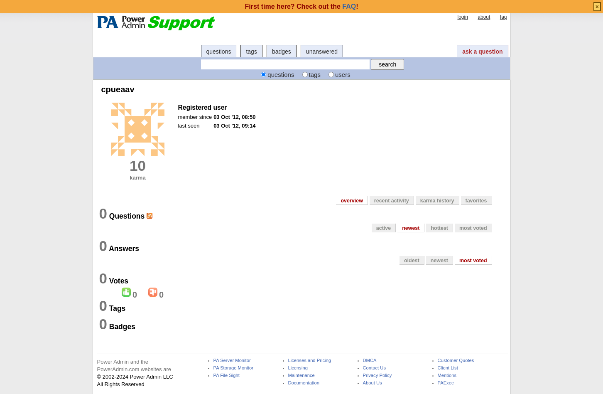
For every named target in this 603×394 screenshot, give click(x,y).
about (484, 17)
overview (352, 201)
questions (218, 51)
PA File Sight (226, 375)
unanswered (322, 51)
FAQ (349, 6)
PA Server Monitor (232, 360)
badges (281, 51)
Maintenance (301, 375)
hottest (439, 228)
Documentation (303, 383)
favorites (476, 201)
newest (410, 228)
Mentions (447, 375)
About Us (372, 383)
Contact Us (374, 368)
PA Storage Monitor (233, 368)
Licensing (298, 368)
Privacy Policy (377, 375)
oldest (411, 260)
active (383, 228)
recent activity (391, 201)
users (343, 74)
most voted (473, 228)
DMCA (370, 360)
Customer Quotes (456, 360)
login (462, 17)
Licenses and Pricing (309, 360)
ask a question (482, 51)
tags (251, 51)
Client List (448, 368)
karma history (437, 201)
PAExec (446, 383)
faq (503, 17)
